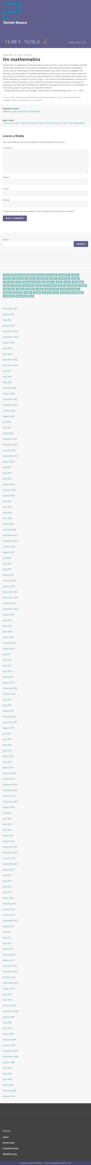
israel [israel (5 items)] (67, 282)
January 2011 (9, 960)
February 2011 (9, 954)
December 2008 (10, 1051)
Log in (6, 1137)
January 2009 (9, 1045)
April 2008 (7, 1079)
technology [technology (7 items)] (77, 292)
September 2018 (10, 609)
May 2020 (7, 512)
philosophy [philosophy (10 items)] (9, 289)
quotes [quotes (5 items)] (7, 292)
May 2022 (7, 427)
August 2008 (8, 1062)
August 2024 (8, 342)
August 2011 (8, 926)
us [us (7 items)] (32, 296)
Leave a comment (34, 100)
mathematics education (38, 97)
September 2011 (10, 920)
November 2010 (10, 971)
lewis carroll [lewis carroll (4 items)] (28, 285)
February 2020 (9, 529)
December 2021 (10, 439)
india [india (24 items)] (59, 282)
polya (13, 100)
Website (6, 200)
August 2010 (8, 988)
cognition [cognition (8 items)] (30, 278)
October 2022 (9, 410)
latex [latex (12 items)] (6, 285)
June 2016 (7, 699)
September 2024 (10, 337)
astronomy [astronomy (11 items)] (51, 275)
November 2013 (10, 790)
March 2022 (8, 433)
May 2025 (7, 320)
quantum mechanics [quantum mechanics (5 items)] (70, 289)
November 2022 (10, 405)
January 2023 (9, 393)
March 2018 (8, 637)
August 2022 (8, 416)
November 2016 (10, 688)
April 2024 (7, 354)
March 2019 (8, 575)
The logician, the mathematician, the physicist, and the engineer (45, 121)
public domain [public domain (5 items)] (52, 289)
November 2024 (10, 331)
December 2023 (10, 359)
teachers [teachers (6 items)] (65, 292)
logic (13, 97)
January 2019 (9, 586)
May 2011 (7, 937)
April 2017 (7, 671)
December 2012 (10, 847)
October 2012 (9, 858)
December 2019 (10, 535)
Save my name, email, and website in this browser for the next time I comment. (39, 211)
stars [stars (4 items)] (55, 292)
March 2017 (8, 677)
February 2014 (9, 773)
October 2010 (9, 977)
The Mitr (27, 55)
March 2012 (8, 898)
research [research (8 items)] (17, 292)
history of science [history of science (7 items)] (31, 282)
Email (6, 188)
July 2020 (7, 501)
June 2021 (7, 473)
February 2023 (9, 388)
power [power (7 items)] (39, 289)
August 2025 (8, 314)
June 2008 (7, 1068)
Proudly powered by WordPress (31, 1163)
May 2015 (7, 745)
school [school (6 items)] (37, 292)
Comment (8, 147)
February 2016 (9, 716)
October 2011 (9, 915)
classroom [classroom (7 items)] (17, 278)
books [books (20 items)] (75, 275)
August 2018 (8, 614)
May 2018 (7, 626)
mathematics (21, 97)
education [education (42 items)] (8, 282)
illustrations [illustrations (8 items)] (48, 282)
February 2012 (9, 903)
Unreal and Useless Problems (45, 110)
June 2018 (7, 620)
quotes (53, 97)
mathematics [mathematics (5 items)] (50, 285)
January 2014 (9, 779)
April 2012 (7, 892)
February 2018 (9, 643)
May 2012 (7, 886)
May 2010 (7, 994)
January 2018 (9, 648)
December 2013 (10, 784)
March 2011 (8, 949)
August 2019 (8, 552)
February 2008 (9, 1090)
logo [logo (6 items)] (39, 285)
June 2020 (7, 507)
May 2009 (7, 1022)
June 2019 (7, 563)
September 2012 (10, 864)
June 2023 (7, 376)
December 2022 (10, 399)
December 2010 (10, 966)
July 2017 (7, 654)
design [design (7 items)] (75, 278)
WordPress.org (10, 1154)
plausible (7, 100)
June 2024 (7, 348)
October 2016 (9, 694)
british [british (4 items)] (7, 278)
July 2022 (7, 422)
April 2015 (7, 750)
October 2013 (9, 796)
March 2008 (8, 1085)
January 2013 (9, 841)
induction (77, 97)
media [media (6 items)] (62, 285)
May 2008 (7, 1073)
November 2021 (10, 444)
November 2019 (10, 541)
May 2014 (7, 762)
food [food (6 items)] (18, 282)
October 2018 (9, 603)
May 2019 (7, 569)
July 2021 (7, 467)
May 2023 (7, 382)
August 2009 (8, 1017)
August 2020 (8, 495)
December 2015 (10, 722)
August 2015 (8, 728)
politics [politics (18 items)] (30, 289)
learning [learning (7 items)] (15, 285)
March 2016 (8, 711)
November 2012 (10, 852)
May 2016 (7, 705)
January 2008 (9, 1096)
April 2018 (7, 631)
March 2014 (8, 767)
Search (6, 239)
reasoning (21, 100)
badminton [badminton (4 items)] (64, 275)
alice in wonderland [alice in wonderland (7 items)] (20, 275)
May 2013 (7, 824)
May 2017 (7, 665)
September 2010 (10, 983)
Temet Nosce (15, 22)
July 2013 (7, 813)
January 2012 (9, 909)
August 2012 (8, 869)
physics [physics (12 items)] (20, 289)
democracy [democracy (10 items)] (64, 278)
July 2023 (7, 371)
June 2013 (7, 818)
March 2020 (8, 524)
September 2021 (10, 456)
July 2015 (7, 733)
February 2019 (9, 580)
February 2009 (9, 1039)
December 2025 (10, 308)
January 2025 (9, 325)
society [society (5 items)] (46, 292)
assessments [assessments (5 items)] (37, 275)
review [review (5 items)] (28, 292)
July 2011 (7, 932)
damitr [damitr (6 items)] (53, 278)
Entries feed (8, 1142)
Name (6, 177)
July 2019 (7, 558)
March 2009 (8, 1034)
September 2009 (10, 1011)
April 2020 (7, 518)
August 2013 (8, 807)
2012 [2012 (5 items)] (6, 275)
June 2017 (7, 660)
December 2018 (10, 592)
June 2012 (7, 881)
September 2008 (10, 1056)
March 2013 (8, 835)
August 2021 (8, 461)
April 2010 (7, 1000)
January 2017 (9, 682)
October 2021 (9, 450)
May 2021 (7, 478)
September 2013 (10, 801)
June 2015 (7, 739)
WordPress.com (65, 1163)
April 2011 (7, 943)
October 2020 (9, 490)
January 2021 (9, 484)
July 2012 (7, 875)
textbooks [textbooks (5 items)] (8, 296)
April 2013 (7, 830)
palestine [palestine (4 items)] (72, 285)
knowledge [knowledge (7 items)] (77, 282)
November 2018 (10, 597)
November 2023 (10, 365)
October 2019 (9, 546)
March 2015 (8, 756)
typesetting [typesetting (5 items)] (22, 296)
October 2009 (9, 1005)
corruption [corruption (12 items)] (42, 278)
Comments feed (10, 1148)
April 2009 (7, 1028)
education (67, 97)
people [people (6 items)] (83, 285)
